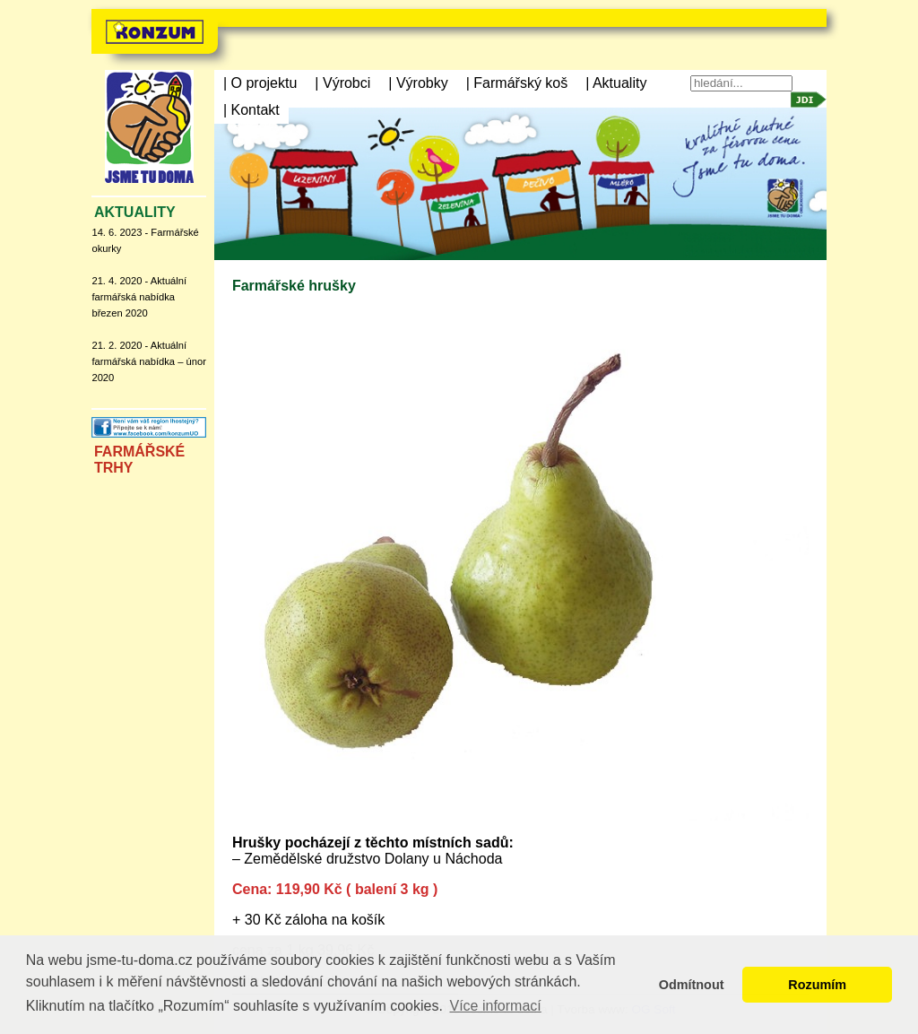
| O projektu (260, 83)
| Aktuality (615, 83)
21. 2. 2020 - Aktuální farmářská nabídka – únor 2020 (148, 361)
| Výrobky (417, 83)
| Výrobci (342, 83)
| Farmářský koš (517, 83)
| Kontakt (251, 109)
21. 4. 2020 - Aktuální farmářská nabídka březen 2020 (138, 296)
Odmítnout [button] (691, 985)
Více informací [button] (495, 1005)
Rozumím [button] (817, 985)
